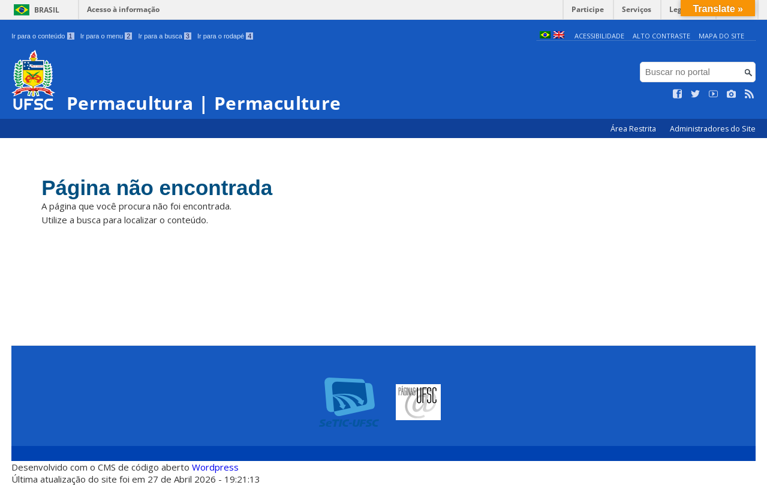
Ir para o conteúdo (42, 36)
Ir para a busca (164, 36)
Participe (588, 9)
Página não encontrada (156, 187)
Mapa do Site (721, 35)
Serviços (636, 9)
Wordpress (215, 467)
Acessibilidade (599, 35)
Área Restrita (634, 129)
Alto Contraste (661, 35)
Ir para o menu (106, 36)
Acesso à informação (123, 9)
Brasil (46, 10)
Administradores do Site (713, 129)
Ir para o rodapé (225, 36)
